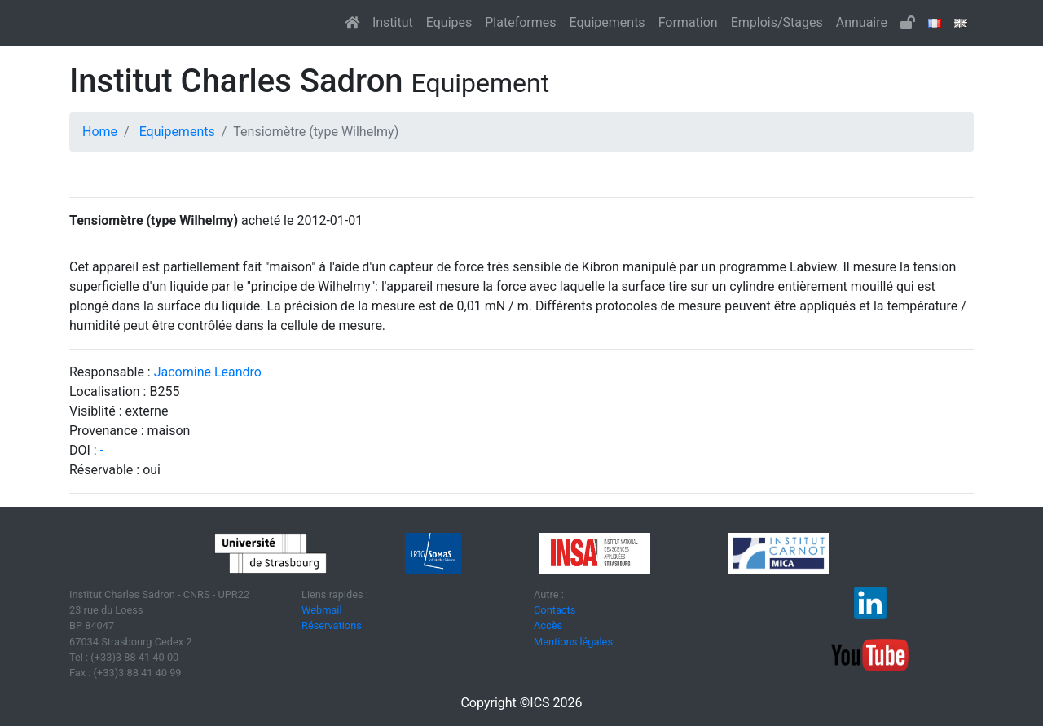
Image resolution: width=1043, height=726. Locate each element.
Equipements (607, 22)
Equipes (449, 22)
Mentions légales (573, 642)
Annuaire (861, 22)
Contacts (554, 610)
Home (99, 131)
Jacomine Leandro (208, 372)
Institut (392, 22)
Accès (548, 625)
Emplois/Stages (777, 22)
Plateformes (520, 22)
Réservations (331, 625)
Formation (688, 22)
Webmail (321, 610)
